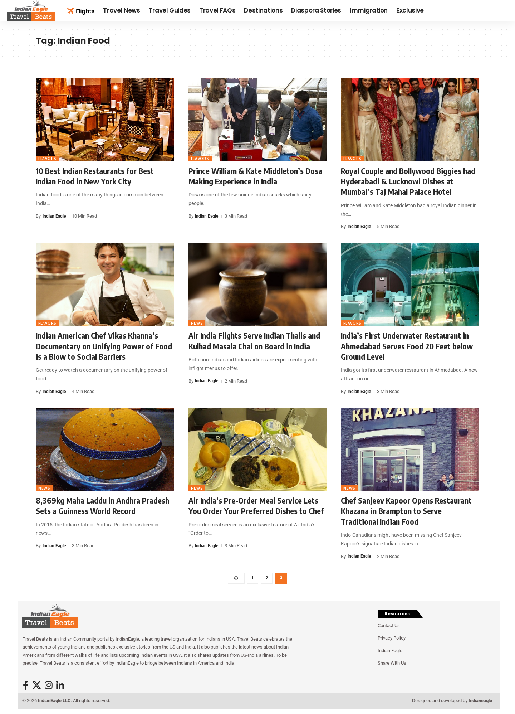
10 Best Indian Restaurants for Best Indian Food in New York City (95, 176)
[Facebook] (25, 686)
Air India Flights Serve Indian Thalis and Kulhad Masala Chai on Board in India (254, 340)
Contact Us (389, 627)
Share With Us (392, 664)
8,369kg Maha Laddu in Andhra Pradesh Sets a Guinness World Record (102, 505)
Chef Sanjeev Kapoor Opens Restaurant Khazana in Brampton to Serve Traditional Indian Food (406, 510)
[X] (36, 686)
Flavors (47, 158)
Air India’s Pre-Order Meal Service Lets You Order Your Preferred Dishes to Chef (256, 505)
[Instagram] (48, 686)
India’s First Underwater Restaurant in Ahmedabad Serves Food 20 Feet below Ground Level (407, 345)
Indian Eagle (55, 216)
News (197, 323)
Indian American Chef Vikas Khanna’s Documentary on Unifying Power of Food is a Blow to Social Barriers (104, 345)
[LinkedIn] (60, 686)
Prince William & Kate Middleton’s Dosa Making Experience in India (255, 176)
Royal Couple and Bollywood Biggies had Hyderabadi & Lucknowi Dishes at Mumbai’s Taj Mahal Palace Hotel (408, 181)
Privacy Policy (392, 639)
